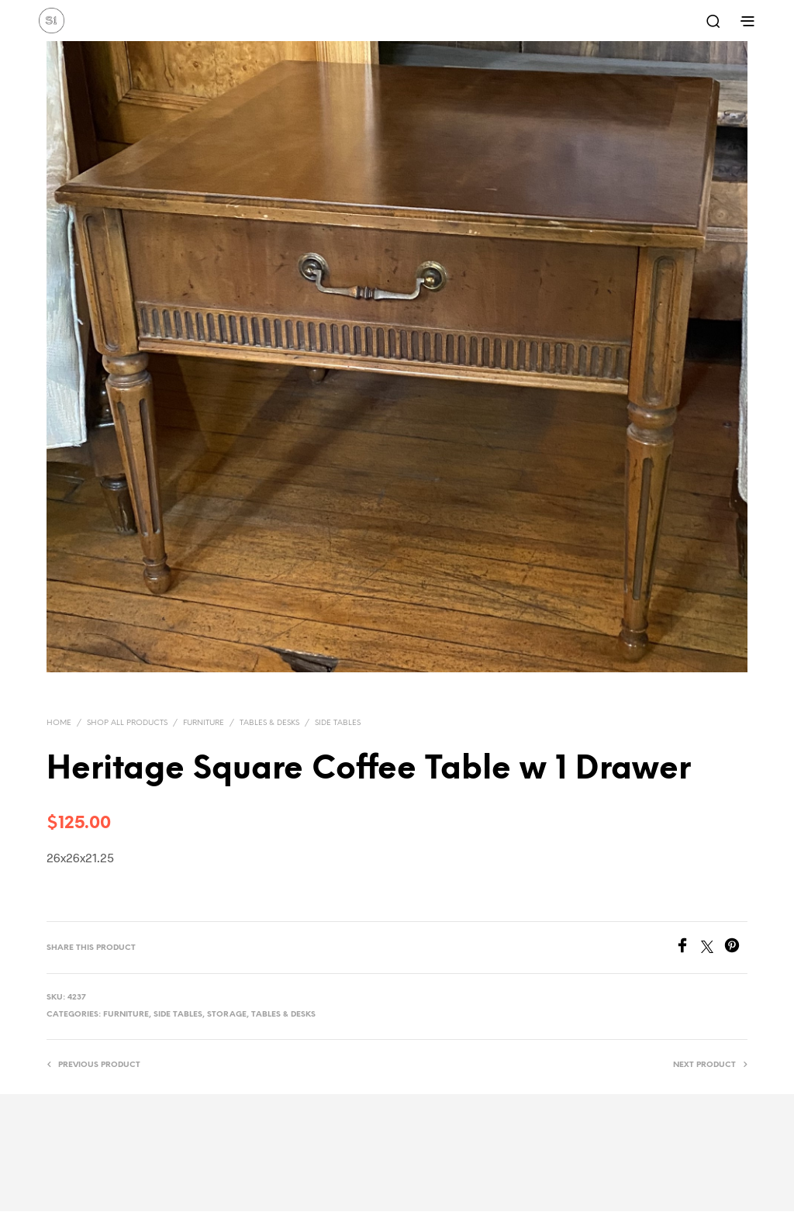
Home (59, 723)
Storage (227, 1014)
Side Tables (338, 723)
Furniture (203, 723)
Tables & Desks (269, 723)
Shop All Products (127, 723)
